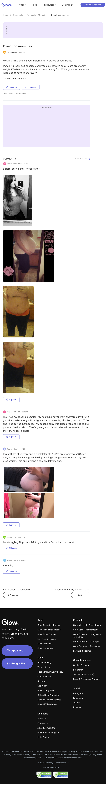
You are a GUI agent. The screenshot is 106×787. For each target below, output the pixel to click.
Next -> (81, 595)
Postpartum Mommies (37, 15)
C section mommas (60, 15)
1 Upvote (11, 399)
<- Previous (13, 595)
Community (18, 15)
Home (5, 15)
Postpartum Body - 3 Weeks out (72, 589)
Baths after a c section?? (16, 589)
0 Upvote (11, 87)
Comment (30, 87)
